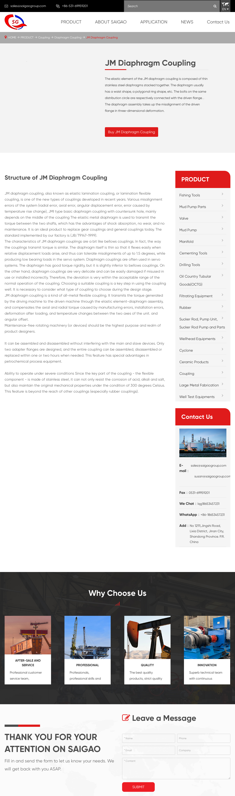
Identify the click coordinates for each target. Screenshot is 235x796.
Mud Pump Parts (192, 207)
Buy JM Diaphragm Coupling (131, 132)
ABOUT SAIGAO (111, 21)
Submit (138, 787)
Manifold (186, 241)
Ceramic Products (194, 362)
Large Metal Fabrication (199, 385)
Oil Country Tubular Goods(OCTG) (195, 280)
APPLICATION (153, 21)
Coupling (44, 37)
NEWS (187, 21)
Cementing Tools (193, 253)
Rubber (185, 307)
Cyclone (186, 350)
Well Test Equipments (197, 397)
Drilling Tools (189, 265)
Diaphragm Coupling (67, 37)
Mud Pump (188, 230)
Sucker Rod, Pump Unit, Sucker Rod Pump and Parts (202, 323)
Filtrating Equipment (196, 296)
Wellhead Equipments (197, 339)
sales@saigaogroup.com (28, 6)
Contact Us (218, 21)
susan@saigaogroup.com (212, 476)
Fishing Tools (189, 195)
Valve (183, 218)
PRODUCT (71, 21)
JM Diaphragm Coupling (102, 37)
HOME (12, 37)
